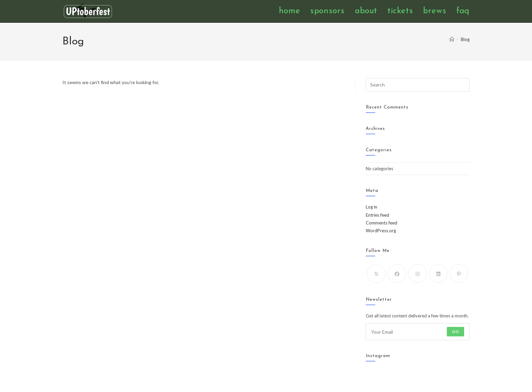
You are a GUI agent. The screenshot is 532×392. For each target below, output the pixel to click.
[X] (376, 273)
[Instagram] (417, 273)
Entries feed (377, 215)
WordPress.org (381, 230)
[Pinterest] (459, 273)
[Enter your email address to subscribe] (418, 331)
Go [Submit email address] (455, 331)
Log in (371, 207)
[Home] (452, 39)
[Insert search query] (418, 85)
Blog (465, 39)
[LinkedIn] (438, 273)
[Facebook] (396, 273)
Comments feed (381, 223)
